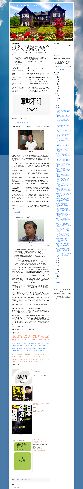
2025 (56, 76)
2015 (56, 93)
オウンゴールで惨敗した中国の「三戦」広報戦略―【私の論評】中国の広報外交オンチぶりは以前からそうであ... (63, 230)
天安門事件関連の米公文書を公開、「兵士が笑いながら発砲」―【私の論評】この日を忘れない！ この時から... (63, 240)
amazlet (39, 371)
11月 (57, 98)
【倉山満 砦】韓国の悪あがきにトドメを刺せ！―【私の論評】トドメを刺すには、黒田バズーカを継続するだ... (63, 140)
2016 (56, 91)
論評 (36, 481)
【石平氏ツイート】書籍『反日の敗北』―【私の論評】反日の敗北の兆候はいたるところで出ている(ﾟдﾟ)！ (63, 220)
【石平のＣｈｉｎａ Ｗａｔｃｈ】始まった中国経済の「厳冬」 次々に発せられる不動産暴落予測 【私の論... (63, 175)
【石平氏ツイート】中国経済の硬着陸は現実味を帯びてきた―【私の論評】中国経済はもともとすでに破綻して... (63, 165)
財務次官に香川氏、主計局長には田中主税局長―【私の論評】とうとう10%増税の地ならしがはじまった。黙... (63, 200)
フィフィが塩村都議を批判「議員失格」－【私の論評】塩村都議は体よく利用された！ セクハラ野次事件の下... (63, 134)
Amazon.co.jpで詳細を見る (39, 376)
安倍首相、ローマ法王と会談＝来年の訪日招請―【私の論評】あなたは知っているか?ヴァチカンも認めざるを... (63, 225)
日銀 (34, 481)
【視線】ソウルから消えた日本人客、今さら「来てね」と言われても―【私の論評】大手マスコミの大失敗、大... (63, 245)
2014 (56, 95)
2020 (56, 84)
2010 (56, 273)
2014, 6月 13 (32, 64)
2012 (56, 269)
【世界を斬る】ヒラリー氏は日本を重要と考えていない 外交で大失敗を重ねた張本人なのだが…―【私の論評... (63, 170)
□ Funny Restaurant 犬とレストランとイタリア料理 (36, 5)
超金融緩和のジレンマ (20, 212)
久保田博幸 (25, 481)
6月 (57, 107)
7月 (57, 105)
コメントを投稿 (16, 487)
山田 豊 (57, 55)
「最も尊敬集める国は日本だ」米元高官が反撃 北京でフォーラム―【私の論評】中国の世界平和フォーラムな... (63, 144)
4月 (57, 260)
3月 (57, 262)
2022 (56, 81)
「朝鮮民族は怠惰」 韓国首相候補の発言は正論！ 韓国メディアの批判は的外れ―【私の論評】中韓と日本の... (63, 150)
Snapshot (55, 292)
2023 (56, 79)
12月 (57, 96)
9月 (57, 102)
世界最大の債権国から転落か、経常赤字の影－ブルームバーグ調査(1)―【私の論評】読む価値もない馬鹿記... (63, 205)
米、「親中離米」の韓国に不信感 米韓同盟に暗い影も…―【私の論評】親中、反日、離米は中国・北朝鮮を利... (63, 119)
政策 (28, 481)
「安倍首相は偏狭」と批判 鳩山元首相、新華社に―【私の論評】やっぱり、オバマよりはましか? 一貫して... (63, 180)
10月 (57, 100)
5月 (57, 258)
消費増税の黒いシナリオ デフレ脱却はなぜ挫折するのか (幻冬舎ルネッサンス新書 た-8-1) (41, 441)
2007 (56, 278)
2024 (56, 77)
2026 (56, 74)
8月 (57, 103)
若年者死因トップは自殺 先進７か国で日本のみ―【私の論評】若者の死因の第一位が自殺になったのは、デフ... (63, 235)
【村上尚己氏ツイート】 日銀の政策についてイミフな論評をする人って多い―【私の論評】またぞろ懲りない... (63, 195)
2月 (57, 264)
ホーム (56, 50)
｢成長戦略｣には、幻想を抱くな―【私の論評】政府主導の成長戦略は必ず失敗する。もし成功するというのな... (63, 215)
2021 (56, 83)
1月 (57, 265)
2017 (56, 90)
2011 (56, 271)
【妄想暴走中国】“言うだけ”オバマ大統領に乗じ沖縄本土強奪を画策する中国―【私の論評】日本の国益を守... (63, 190)
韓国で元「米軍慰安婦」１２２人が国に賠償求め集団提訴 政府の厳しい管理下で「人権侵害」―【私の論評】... (63, 129)
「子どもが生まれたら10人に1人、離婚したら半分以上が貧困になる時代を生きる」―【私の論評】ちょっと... (63, 255)
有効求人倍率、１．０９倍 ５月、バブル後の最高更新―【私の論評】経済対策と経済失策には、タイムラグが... (63, 124)
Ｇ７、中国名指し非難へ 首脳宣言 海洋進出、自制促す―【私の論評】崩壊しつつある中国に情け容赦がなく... (63, 250)
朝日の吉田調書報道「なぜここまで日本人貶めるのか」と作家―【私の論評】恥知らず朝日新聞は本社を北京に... (63, 210)
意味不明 (21, 481)
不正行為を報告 (57, 282)
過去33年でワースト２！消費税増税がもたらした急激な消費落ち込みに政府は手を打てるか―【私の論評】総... (63, 110)
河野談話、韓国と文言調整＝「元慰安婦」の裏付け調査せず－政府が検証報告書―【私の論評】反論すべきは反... (63, 155)
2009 (56, 275)
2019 (56, 86)
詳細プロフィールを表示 (59, 69)
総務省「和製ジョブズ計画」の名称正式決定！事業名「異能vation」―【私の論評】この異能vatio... (63, 115)
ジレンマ (17, 481)
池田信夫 (31, 481)
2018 (56, 88)
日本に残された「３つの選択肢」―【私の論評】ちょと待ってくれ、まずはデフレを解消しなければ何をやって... (63, 160)
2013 (56, 267)
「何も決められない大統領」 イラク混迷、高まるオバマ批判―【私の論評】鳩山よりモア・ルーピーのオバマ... (63, 185)
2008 (56, 276)
